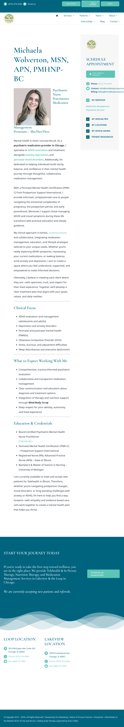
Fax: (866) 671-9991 (17, 661)
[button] (100, 100)
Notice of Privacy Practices (81, 717)
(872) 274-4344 (15, 4)
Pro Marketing (62, 717)
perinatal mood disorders (29, 159)
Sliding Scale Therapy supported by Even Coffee (57, 721)
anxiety (29, 154)
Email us (32, 4)
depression (41, 154)
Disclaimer (98, 717)
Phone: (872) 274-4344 (18, 656)
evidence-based (57, 232)
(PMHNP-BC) (25, 441)
